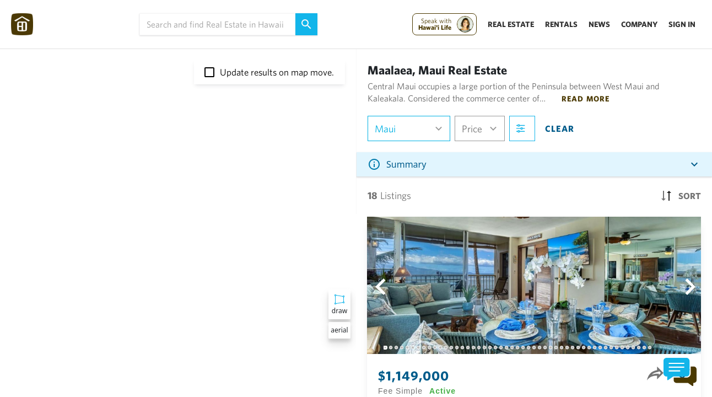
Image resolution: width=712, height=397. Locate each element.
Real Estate (511, 24)
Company (639, 24)
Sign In (681, 24)
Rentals (561, 24)
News (599, 24)
